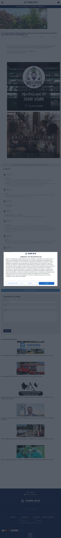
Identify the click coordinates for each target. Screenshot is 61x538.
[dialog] (30, 269)
